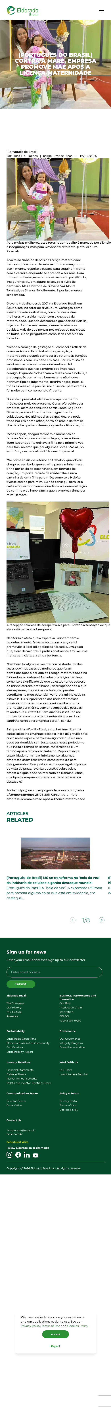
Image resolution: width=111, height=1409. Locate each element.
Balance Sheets (16, 1074)
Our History (14, 1007)
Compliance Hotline (72, 1047)
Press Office (14, 1105)
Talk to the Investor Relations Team (29, 1083)
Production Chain (71, 1007)
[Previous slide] (73, 920)
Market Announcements (22, 1078)
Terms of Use (50, 1326)
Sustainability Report (20, 1051)
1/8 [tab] (86, 920)
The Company (15, 1003)
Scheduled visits (17, 1142)
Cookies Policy (77, 1326)
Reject (55, 1346)
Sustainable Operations (21, 1038)
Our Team (66, 1070)
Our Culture (14, 1012)
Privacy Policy (30, 1326)
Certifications (15, 1047)
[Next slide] (101, 920)
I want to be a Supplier (74, 1074)
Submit (20, 984)
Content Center (16, 1101)
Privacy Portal (69, 1101)
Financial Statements (20, 1070)
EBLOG (64, 1016)
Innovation (66, 1012)
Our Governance (70, 1038)
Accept (55, 1334)
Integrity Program (71, 1043)
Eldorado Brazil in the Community (28, 1043)
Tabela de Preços (70, 1020)
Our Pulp (65, 1003)
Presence (12, 1016)
